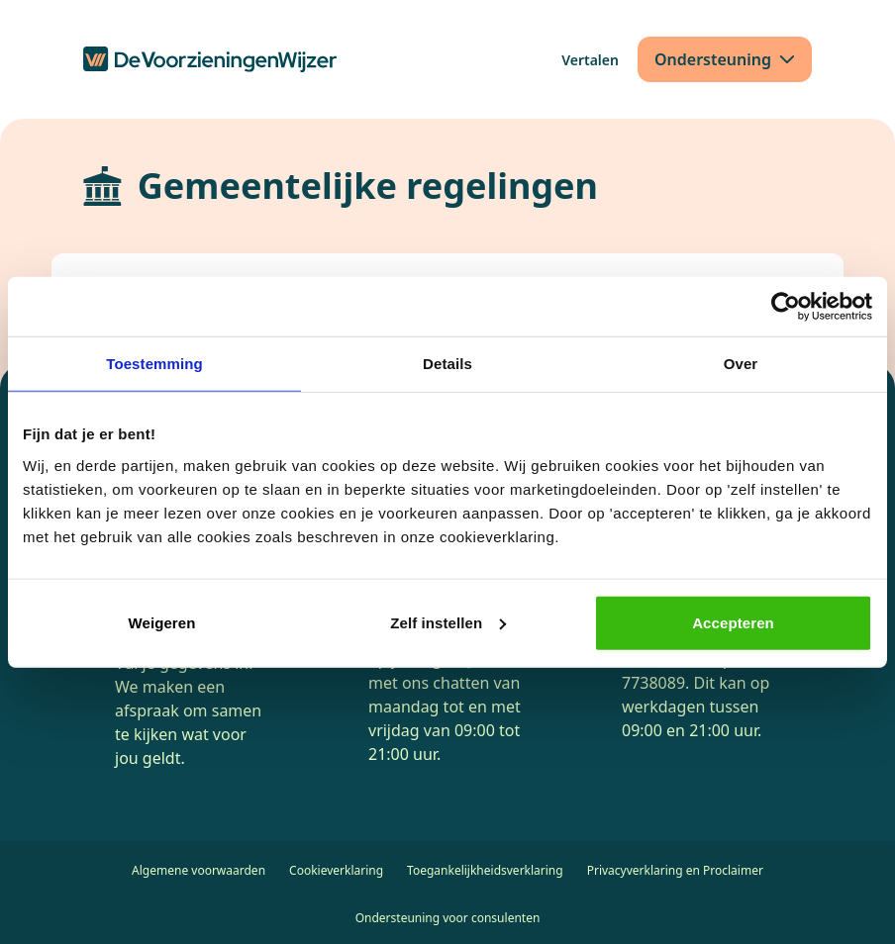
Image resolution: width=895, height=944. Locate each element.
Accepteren (733, 622)
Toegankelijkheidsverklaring (485, 870)
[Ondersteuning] (725, 59)
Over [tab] (741, 363)
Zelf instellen (448, 622)
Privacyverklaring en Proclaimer (675, 870)
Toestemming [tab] (154, 363)
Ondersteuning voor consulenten (448, 917)
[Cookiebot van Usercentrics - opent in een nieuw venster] (785, 307)
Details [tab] (447, 363)
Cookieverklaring (336, 870)
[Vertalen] (590, 60)
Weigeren (161, 622)
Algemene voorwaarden (198, 870)
